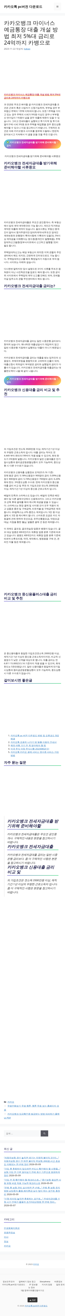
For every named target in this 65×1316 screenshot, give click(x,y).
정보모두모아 (9, 1281)
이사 (6, 1237)
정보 (6, 1241)
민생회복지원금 (12, 1228)
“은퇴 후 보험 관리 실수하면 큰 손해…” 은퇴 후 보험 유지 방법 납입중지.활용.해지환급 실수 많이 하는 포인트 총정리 (32, 1191)
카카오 (10, 1101)
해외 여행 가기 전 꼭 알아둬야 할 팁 (28, 745)
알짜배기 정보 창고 (27, 1281)
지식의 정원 (47, 1284)
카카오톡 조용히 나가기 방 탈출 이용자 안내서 (34, 742)
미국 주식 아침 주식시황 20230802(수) (30, 748)
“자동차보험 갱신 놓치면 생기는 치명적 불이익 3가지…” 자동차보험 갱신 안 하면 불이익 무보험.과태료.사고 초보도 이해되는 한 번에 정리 (32, 1161)
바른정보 (58, 1281)
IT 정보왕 (33, 1284)
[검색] (44, 1133)
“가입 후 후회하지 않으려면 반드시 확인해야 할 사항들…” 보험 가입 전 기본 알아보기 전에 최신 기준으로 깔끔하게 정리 (32, 1172)
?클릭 (32, 144)
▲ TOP (32, 1300)
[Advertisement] (32, 73)
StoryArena (45, 1281)
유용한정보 (9, 1232)
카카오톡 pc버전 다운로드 (23, 6)
